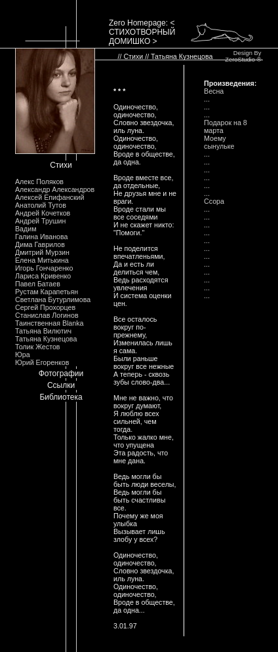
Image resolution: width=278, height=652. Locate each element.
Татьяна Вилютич (43, 331)
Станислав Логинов (47, 315)
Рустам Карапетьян (46, 292)
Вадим (26, 229)
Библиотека (60, 397)
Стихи (61, 165)
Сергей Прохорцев (45, 307)
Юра (22, 354)
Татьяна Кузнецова (46, 339)
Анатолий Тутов (40, 205)
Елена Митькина (42, 260)
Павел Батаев (37, 284)
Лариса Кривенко (43, 276)
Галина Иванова (41, 236)
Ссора (214, 201)
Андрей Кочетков (42, 213)
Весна (214, 91)
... (207, 99)
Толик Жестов (37, 347)
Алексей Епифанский (50, 197)
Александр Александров (54, 189)
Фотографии (61, 373)
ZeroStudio (240, 59)
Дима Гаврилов (40, 244)
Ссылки (61, 385)
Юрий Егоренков (42, 362)
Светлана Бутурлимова (52, 299)
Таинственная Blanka (49, 323)
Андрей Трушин (40, 221)
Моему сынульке (219, 142)
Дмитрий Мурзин (42, 252)
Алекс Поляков (39, 181)
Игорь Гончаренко (44, 268)
